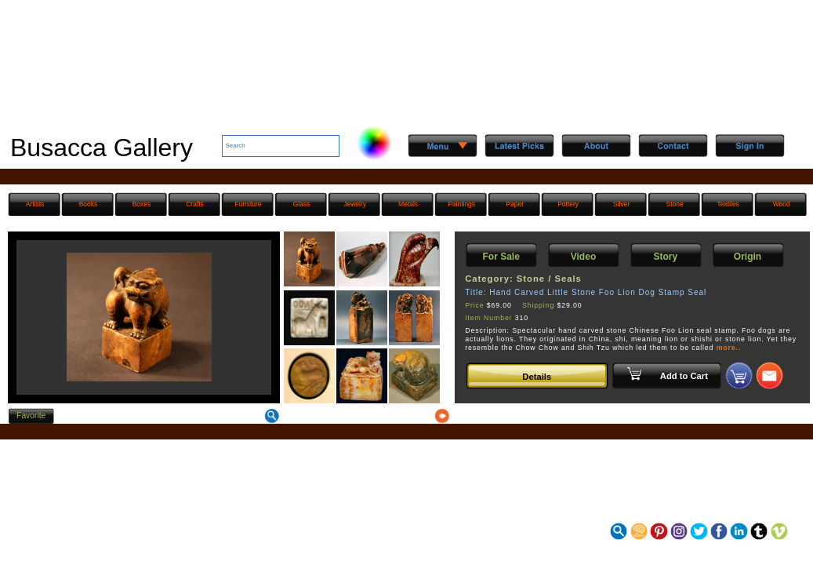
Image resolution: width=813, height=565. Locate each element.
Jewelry (354, 204)
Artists (35, 204)
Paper (515, 204)
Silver (621, 204)
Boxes (141, 204)
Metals (408, 204)
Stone (675, 204)
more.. (729, 348)
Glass (301, 204)
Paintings (461, 204)
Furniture (248, 204)
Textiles (728, 204)
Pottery (568, 204)
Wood (781, 204)
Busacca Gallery (101, 147)
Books (88, 204)
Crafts (195, 204)
